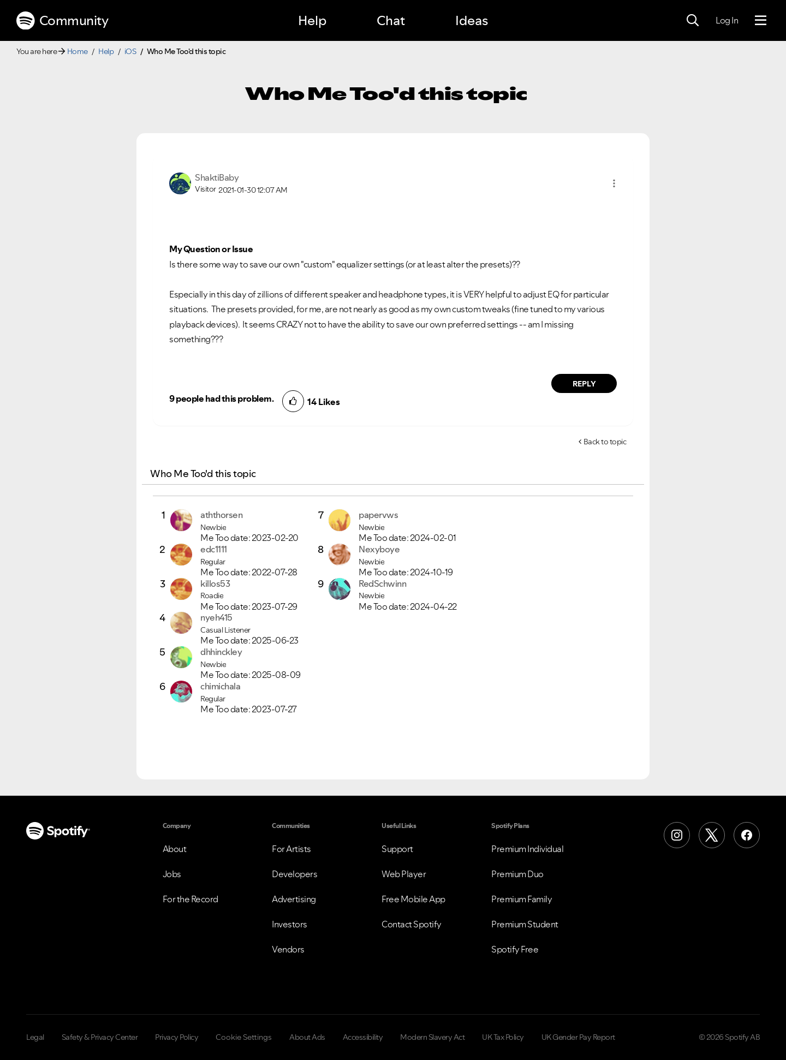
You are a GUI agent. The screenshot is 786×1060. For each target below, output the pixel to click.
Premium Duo (517, 874)
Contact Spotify (412, 924)
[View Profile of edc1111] (213, 549)
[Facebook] (747, 835)
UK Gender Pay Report (578, 1037)
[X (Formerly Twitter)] (712, 835)
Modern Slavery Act (432, 1037)
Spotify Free (514, 949)
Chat (391, 20)
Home (77, 51)
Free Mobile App (413, 899)
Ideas (471, 20)
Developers (294, 874)
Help (312, 20)
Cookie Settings (244, 1037)
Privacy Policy (176, 1037)
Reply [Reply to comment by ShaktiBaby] (584, 383)
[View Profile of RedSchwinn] (382, 583)
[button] (614, 183)
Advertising (294, 899)
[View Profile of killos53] (215, 583)
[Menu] (761, 20)
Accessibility (363, 1037)
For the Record (190, 899)
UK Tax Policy (503, 1037)
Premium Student (524, 924)
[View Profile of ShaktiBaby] (217, 177)
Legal (35, 1037)
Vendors (288, 949)
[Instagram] (677, 835)
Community (62, 20)
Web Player (404, 874)
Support (397, 849)
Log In (727, 20)
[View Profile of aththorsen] (221, 515)
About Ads (307, 1037)
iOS (130, 51)
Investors (289, 924)
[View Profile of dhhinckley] (221, 652)
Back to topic (605, 441)
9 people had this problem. (221, 398)
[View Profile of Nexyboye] (379, 549)
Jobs (172, 874)
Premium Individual (527, 849)
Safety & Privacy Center (100, 1037)
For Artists (291, 849)
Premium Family (521, 899)
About (175, 849)
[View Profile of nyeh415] (216, 617)
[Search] (692, 21)
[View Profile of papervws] (378, 515)
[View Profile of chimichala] (220, 686)
